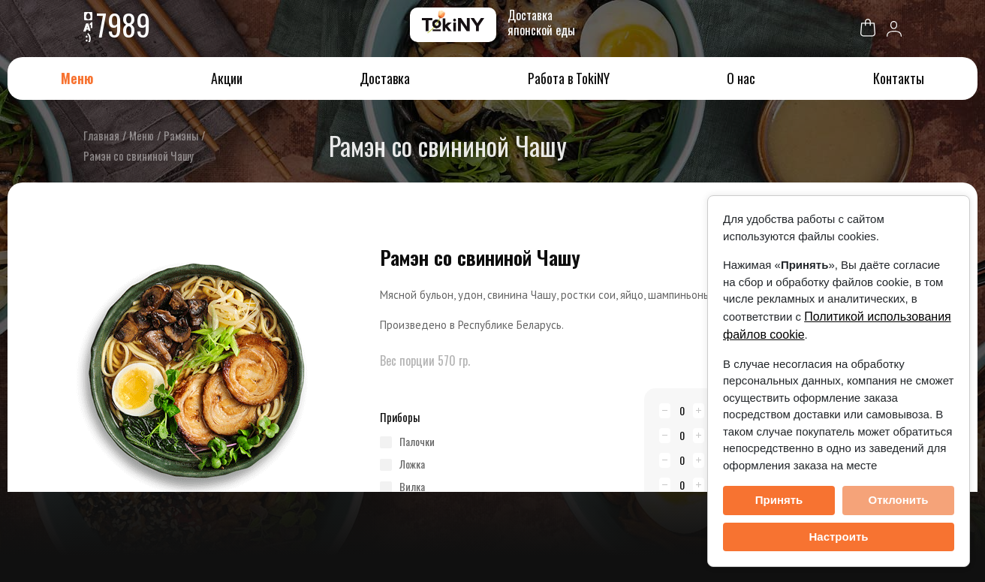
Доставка (385, 78)
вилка (412, 486)
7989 (124, 24)
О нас (741, 78)
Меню (77, 78)
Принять (779, 499)
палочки (417, 441)
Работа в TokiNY (569, 78)
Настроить (839, 536)
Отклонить (898, 499)
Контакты (898, 78)
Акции (226, 78)
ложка (412, 464)
